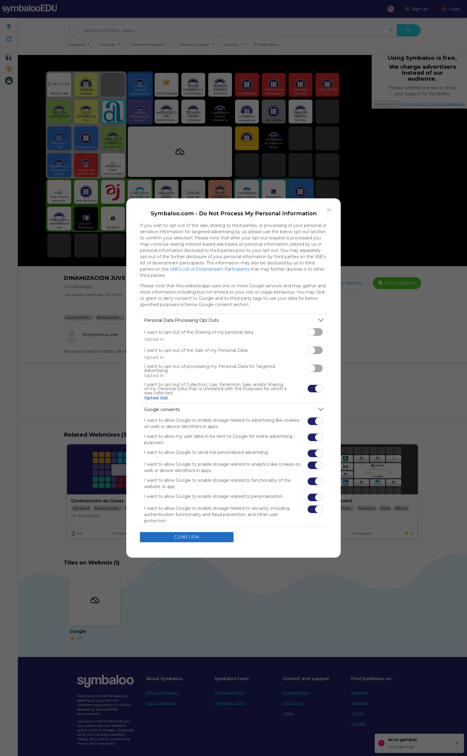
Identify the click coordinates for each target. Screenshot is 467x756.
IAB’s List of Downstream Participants (209, 269)
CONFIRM (187, 537)
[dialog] (233, 378)
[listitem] (233, 320)
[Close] (329, 210)
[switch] (315, 332)
